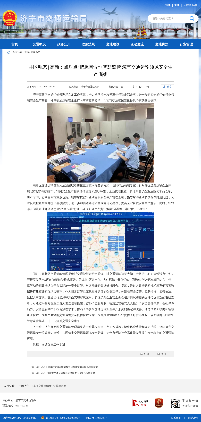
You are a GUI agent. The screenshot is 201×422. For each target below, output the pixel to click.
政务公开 (63, 44)
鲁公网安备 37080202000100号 (61, 417)
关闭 (162, 354)
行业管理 (186, 44)
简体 (168, 5)
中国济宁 (24, 386)
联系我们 (176, 417)
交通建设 (112, 44)
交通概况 (39, 44)
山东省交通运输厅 (41, 386)
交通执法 (161, 44)
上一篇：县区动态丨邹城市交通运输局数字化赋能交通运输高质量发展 (62, 367)
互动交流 (137, 44)
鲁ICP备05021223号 (96, 417)
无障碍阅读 (190, 5)
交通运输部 (59, 386)
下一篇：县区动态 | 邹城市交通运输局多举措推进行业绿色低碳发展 (61, 373)
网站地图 (193, 417)
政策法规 (88, 44)
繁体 (177, 5)
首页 (14, 44)
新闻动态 (35, 52)
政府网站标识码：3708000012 (19, 417)
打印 (144, 354)
